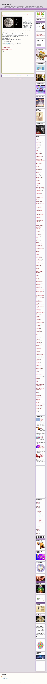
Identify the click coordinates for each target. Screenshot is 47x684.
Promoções (29, 9)
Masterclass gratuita (39, 301)
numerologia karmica (39, 322)
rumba (37, 371)
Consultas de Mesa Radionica (39, 202)
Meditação (37, 303)
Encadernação (38, 243)
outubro (39, 512)
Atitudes (37, 166)
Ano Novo (37, 147)
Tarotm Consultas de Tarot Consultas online (40, 389)
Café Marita (38, 183)
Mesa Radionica (38, 310)
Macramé (37, 278)
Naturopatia (38, 319)
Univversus (6, 4)
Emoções (37, 242)
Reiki (37, 360)
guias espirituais (38, 260)
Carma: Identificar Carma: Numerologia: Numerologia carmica (40, 188)
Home (3, 9)
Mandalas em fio (38, 287)
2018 (38, 508)
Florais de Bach (38, 257)
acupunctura (38, 142)
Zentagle (13, 44)
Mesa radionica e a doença (40, 312)
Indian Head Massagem (39, 263)
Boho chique (38, 180)
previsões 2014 (38, 342)
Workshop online (38, 408)
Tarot (37, 383)
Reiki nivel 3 (38, 365)
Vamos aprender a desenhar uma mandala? (40, 35)
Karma (37, 266)
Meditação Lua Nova (39, 307)
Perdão (37, 334)
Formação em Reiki (39, 259)
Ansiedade (38, 148)
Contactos (34, 9)
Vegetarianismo (38, 395)
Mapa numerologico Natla (40, 297)
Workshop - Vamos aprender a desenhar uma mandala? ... (40, 520)
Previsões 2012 (38, 340)
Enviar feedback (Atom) (19, 78)
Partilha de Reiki (38, 331)
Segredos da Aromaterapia (40, 376)
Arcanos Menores (39, 156)
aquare (37, 150)
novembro (39, 511)
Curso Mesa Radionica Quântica (42, 437)
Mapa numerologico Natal (40, 295)
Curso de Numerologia (39, 214)
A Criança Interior (39, 141)
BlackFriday (38, 178)
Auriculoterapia (38, 169)
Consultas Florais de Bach (40, 203)
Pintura (37, 336)
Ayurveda (37, 174)
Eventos (37, 251)
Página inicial (19, 75)
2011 (38, 533)
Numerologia (38, 320)
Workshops (9, 44)
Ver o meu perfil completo (4, 678)
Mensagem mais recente (6, 75)
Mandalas (6, 44)
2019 (38, 507)
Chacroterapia (38, 193)
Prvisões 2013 (38, 356)
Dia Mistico (38, 236)
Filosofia (37, 254)
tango (37, 381)
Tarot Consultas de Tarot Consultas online (40, 385)
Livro (37, 275)
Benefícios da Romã (39, 177)
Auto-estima (38, 172)
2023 (38, 502)
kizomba (37, 268)
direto (37, 239)
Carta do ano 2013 (39, 190)
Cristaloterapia (38, 207)
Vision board (38, 399)
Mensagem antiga (30, 75)
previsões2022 (38, 348)
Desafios (37, 231)
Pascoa (37, 333)
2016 (38, 526)
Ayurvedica (38, 175)
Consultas (16, 9)
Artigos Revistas (38, 163)
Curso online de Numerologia (38, 228)
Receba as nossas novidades (40, 41)
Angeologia (38, 144)
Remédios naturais (39, 368)
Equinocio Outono (39, 246)
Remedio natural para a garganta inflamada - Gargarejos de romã (40, 456)
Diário (37, 237)
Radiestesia (38, 359)
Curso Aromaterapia (39, 210)
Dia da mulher (38, 234)
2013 (38, 530)
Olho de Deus (38, 325)
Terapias (7, 9)
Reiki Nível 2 (38, 363)
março (39, 523)
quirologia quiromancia (39, 357)
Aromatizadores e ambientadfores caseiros (40, 160)
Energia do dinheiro (39, 245)
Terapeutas (11, 9)
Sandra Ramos (38, 374)
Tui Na (37, 392)
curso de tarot (38, 217)
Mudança (37, 316)
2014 (38, 529)
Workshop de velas (39, 405)
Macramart (38, 276)
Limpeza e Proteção (39, 273)
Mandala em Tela (38, 284)
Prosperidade (38, 353)
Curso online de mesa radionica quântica (39, 226)
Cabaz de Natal (38, 181)
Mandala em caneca (39, 281)
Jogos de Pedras (38, 265)
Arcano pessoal (38, 153)
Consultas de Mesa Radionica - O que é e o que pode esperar (42, 447)
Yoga (37, 411)
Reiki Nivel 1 (38, 362)
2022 (37, 139)
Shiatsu (37, 378)
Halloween (37, 262)
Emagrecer (38, 240)
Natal (37, 317)
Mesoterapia (38, 314)
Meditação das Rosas (39, 306)
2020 (38, 506)
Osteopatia (38, 328)
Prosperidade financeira (39, 354)
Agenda (25, 9)
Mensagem (38, 309)
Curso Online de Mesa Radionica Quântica (42, 419)
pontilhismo (38, 337)
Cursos (21, 9)
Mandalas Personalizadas (40, 289)
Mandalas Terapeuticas (39, 291)
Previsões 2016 (38, 345)
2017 (38, 510)
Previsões (37, 339)
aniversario (38, 145)
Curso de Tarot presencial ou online (42, 428)
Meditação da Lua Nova (39, 304)
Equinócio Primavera (39, 248)
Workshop (37, 402)
